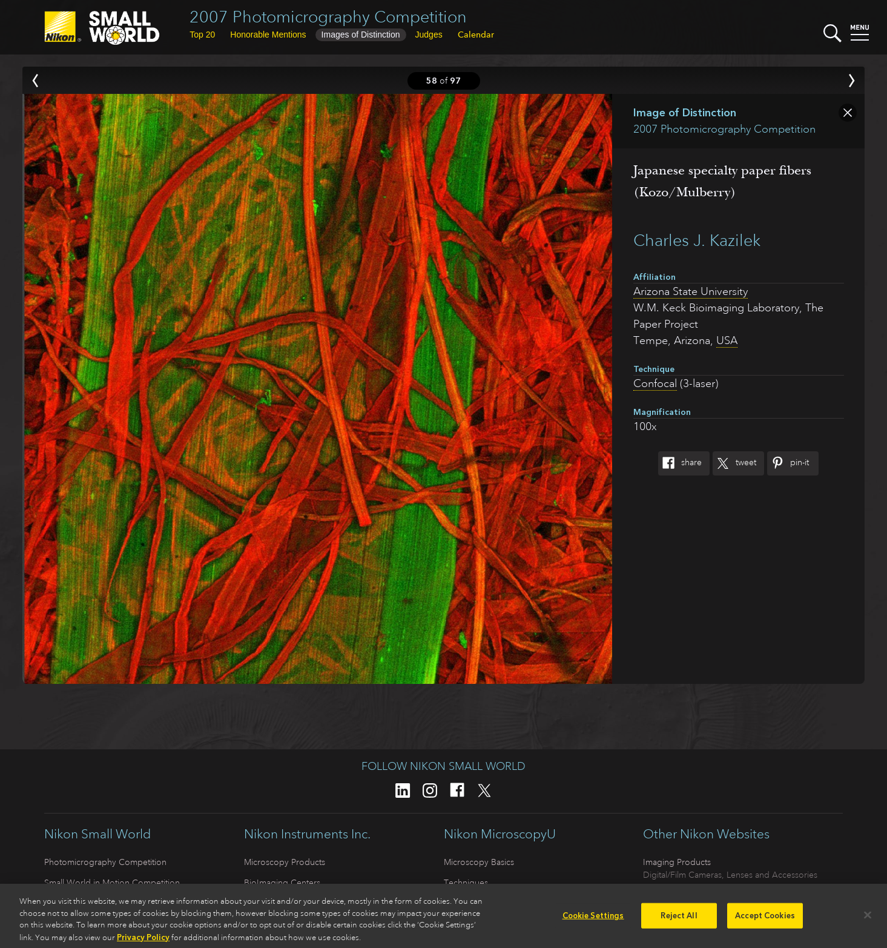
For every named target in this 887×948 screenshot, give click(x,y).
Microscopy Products (284, 862)
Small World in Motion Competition (112, 882)
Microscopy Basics (479, 862)
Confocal (655, 383)
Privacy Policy (143, 941)
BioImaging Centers (282, 882)
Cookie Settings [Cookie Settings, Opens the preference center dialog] (593, 920)
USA (726, 340)
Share (680, 463)
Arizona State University (690, 291)
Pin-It (788, 463)
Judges (429, 34)
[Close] (867, 919)
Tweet (734, 463)
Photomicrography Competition (105, 862)
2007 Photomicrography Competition (328, 17)
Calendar (476, 34)
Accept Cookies (765, 920)
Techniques (466, 882)
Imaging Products (677, 862)
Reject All (679, 920)
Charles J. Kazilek (696, 240)
